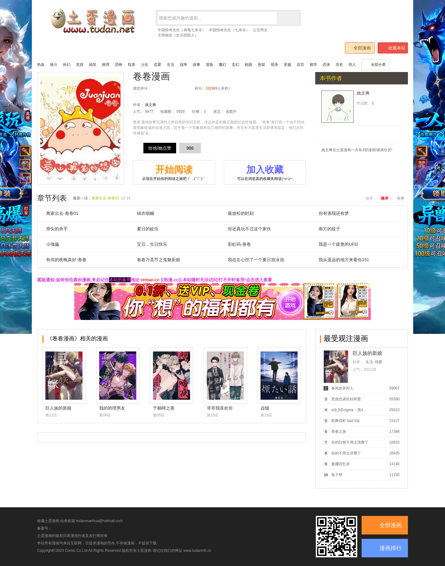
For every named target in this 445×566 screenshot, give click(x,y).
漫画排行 (390, 548)
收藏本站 (393, 47)
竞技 (79, 64)
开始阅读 (174, 172)
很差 (158, 88)
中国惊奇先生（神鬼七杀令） (182, 30)
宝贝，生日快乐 (152, 244)
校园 (248, 64)
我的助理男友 (112, 408)
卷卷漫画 (151, 76)
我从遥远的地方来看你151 (344, 259)
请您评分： (142, 88)
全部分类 (375, 64)
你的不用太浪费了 (346, 453)
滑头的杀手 (57, 228)
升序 (400, 198)
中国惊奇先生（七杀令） (229, 30)
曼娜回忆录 (340, 464)
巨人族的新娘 (58, 408)
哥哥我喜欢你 (220, 408)
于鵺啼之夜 (164, 408)
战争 (183, 64)
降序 (384, 198)
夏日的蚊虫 (148, 228)
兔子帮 (336, 475)
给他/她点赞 (159, 148)
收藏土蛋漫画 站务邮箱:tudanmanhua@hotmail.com (80, 521)
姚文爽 (150, 105)
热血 (40, 64)
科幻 (66, 64)
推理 (105, 64)
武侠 (326, 64)
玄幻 (235, 64)
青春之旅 (338, 431)
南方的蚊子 (329, 228)
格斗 (53, 64)
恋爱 (157, 64)
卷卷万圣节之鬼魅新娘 (158, 259)
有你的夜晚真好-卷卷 (66, 259)
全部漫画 (359, 48)
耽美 (131, 64)
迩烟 (265, 408)
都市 (313, 64)
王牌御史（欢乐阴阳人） (178, 35)
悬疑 (261, 64)
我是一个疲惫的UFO (338, 244)
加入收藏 (265, 172)
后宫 (300, 64)
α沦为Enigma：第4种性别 (350, 410)
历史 (339, 64)
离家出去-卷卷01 (105, 198)
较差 (164, 88)
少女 (144, 64)
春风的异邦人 (342, 388)
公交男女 (260, 30)
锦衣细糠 (145, 213)
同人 (352, 64)
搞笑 (92, 64)
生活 (170, 64)
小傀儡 (52, 244)
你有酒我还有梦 (334, 213)
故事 (196, 64)
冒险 (209, 64)
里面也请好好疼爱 (346, 399)
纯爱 (378, 362)
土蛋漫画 (144, 550)
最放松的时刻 (241, 213)
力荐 (183, 88)
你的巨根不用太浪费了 (349, 442)
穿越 (287, 64)
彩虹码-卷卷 (239, 244)
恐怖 (118, 64)
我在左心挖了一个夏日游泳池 (256, 259)
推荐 (177, 88)
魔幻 (222, 64)
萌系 (274, 64)
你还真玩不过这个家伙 (249, 228)
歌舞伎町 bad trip (345, 421)
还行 (170, 88)
